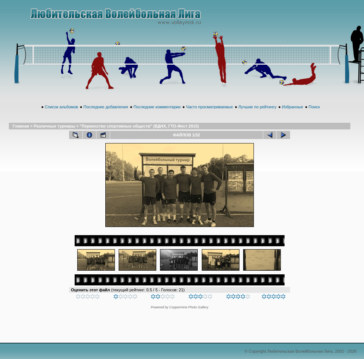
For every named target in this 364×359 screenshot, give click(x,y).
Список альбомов (61, 107)
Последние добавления (106, 107)
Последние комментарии (156, 107)
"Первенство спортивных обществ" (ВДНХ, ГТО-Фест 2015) (139, 126)
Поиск (314, 107)
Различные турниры (54, 126)
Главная (21, 126)
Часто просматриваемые (209, 107)
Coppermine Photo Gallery (188, 307)
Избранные (292, 107)
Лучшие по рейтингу (257, 107)
